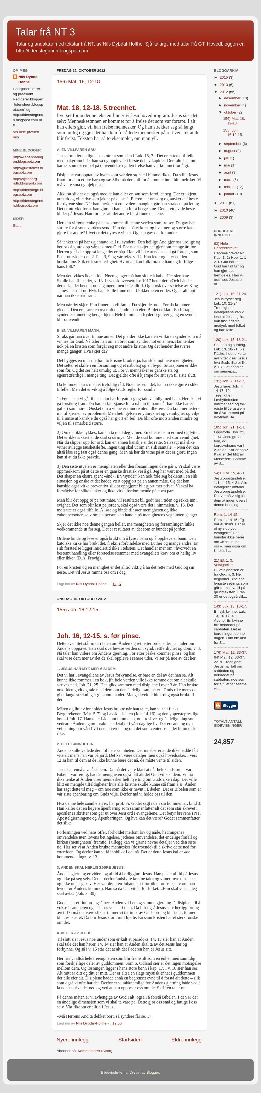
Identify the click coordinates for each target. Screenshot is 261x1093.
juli (227, 158)
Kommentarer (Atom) (95, 1051)
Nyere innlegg (73, 1040)
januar (229, 194)
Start (17, 226)
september (233, 144)
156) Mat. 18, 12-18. (79, 81)
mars (228, 180)
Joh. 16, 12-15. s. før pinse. (98, 635)
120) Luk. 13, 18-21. (230, 340)
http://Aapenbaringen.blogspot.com (28, 159)
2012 (224, 92)
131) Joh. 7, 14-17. (229, 381)
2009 (224, 217)
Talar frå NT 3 (45, 32)
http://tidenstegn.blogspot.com (28, 192)
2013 (224, 85)
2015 (224, 77)
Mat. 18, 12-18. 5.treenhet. (97, 107)
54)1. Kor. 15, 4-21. (230, 473)
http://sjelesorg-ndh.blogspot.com (27, 181)
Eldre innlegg (187, 1040)
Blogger (152, 1072)
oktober (230, 112)
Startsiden (130, 1040)
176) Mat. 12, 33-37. (230, 652)
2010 (224, 210)
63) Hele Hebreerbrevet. (226, 246)
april (228, 172)
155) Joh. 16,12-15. (78, 609)
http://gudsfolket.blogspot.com (28, 170)
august (230, 151)
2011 (224, 203)
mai (227, 165)
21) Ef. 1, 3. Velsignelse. (224, 562)
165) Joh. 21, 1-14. (229, 427)
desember (233, 98)
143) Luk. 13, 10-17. (230, 606)
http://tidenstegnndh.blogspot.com (28, 203)
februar (230, 187)
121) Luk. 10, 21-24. (230, 294)
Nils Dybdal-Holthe (29, 79)
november (233, 105)
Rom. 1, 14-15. (226, 515)
